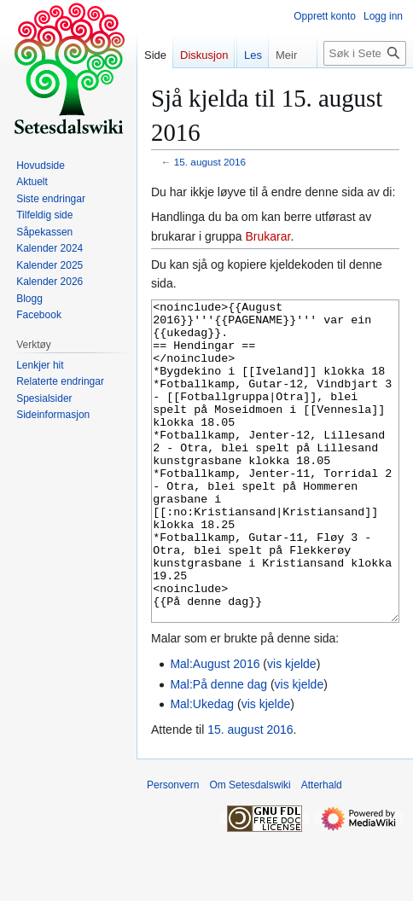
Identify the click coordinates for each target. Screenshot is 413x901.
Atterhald (321, 849)
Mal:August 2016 (214, 728)
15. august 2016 (210, 161)
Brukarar (268, 236)
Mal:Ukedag (202, 768)
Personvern (173, 849)
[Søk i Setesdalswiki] (364, 87)
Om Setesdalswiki (249, 849)
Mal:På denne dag (218, 748)
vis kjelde (292, 728)
